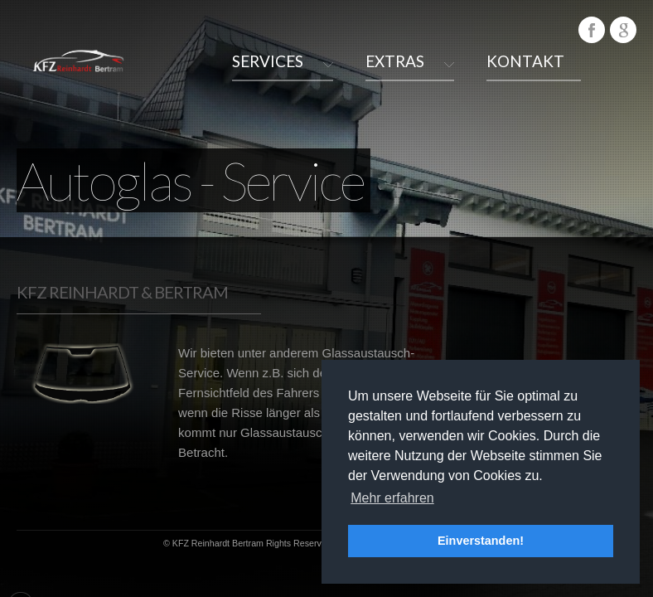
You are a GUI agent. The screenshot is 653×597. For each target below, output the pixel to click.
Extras (394, 60)
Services (267, 60)
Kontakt (525, 60)
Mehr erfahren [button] (392, 498)
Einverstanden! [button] (481, 540)
